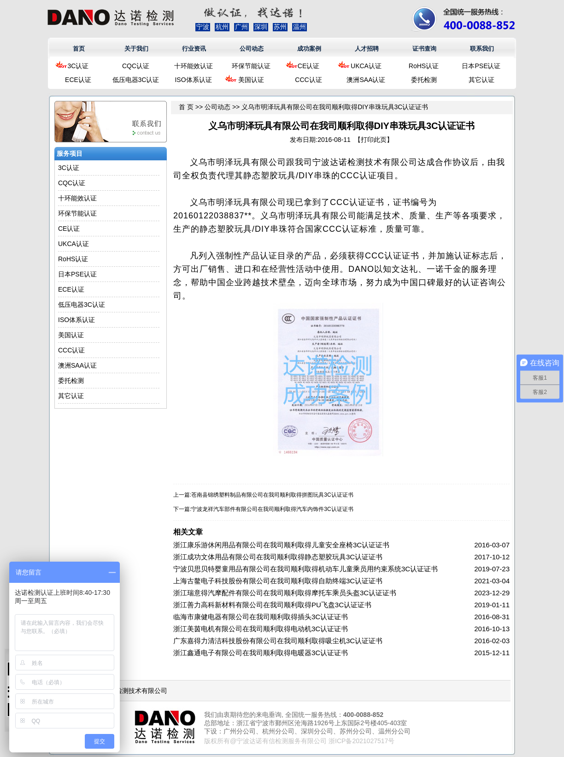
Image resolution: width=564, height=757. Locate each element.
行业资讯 (194, 48)
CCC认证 (308, 79)
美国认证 (251, 79)
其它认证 (481, 79)
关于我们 (136, 48)
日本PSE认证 (481, 66)
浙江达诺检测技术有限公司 (128, 690)
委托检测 (424, 79)
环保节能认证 (251, 66)
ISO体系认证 (193, 79)
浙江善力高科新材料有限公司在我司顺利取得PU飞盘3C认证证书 (272, 605)
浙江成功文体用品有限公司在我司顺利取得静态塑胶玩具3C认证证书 (277, 557)
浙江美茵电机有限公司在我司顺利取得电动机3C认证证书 (260, 629)
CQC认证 (135, 66)
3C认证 (78, 66)
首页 (79, 48)
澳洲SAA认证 (366, 79)
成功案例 (309, 48)
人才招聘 (367, 48)
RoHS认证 (424, 66)
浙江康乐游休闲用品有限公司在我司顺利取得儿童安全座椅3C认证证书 (281, 545)
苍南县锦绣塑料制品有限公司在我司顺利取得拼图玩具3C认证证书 (272, 495)
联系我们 (482, 48)
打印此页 (374, 139)
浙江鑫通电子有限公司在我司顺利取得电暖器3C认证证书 (260, 653)
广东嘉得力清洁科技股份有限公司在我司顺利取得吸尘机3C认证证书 (277, 641)
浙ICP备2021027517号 (361, 741)
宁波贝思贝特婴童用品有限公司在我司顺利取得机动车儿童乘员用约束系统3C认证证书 (305, 569)
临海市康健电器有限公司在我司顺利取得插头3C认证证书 (260, 617)
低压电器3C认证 (135, 79)
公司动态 (252, 48)
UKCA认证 (366, 66)
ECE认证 (78, 79)
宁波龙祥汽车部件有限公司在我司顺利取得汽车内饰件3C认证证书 (272, 509)
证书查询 (424, 48)
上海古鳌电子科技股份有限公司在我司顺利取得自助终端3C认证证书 (277, 581)
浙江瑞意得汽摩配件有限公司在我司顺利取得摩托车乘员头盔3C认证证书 (284, 593)
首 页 (186, 107)
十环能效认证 (193, 66)
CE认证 (308, 66)
